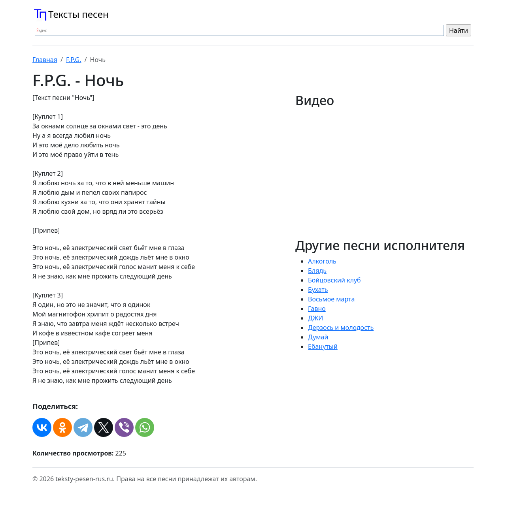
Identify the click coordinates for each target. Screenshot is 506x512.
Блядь (317, 270)
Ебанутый (323, 346)
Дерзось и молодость (341, 327)
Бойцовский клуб (334, 280)
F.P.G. (73, 59)
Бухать (318, 289)
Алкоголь (322, 261)
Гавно (317, 308)
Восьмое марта (331, 299)
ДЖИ (315, 318)
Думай (318, 337)
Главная (44, 59)
